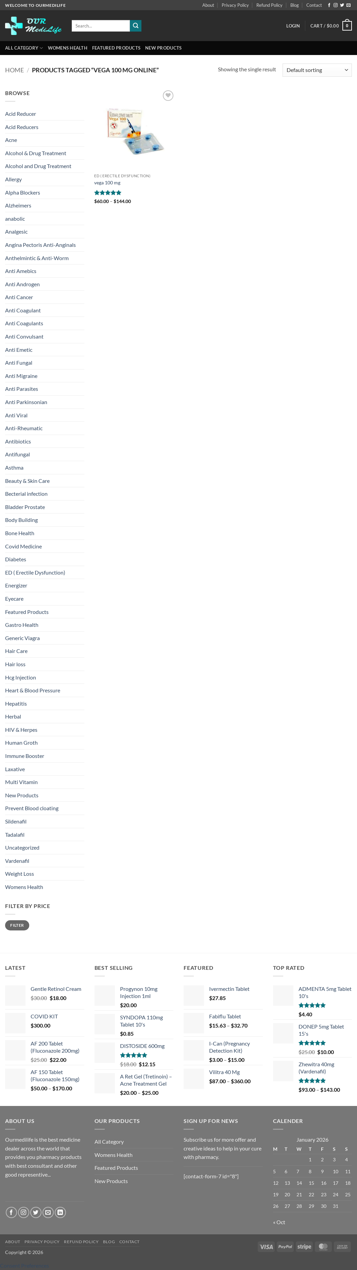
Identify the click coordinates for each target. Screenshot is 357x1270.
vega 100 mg (107, 182)
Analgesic (16, 231)
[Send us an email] (348, 5)
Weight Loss (19, 873)
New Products (163, 48)
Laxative (15, 769)
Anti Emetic (18, 349)
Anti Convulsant (24, 336)
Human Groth (21, 742)
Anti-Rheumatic (23, 428)
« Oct (279, 1222)
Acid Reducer (20, 113)
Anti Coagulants (24, 323)
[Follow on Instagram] (336, 5)
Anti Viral (16, 415)
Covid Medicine (23, 546)
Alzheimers (18, 205)
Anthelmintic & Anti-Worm (37, 258)
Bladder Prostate (25, 507)
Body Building (21, 519)
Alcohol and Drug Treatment (38, 166)
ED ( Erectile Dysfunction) (35, 572)
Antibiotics (18, 441)
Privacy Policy (235, 5)
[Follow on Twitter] (342, 5)
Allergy (13, 179)
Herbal (13, 716)
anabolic (15, 218)
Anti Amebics (20, 271)
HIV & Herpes (21, 729)
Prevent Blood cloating (31, 808)
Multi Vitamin (21, 782)
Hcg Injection (20, 677)
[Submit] (135, 26)
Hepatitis (16, 703)
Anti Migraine (21, 376)
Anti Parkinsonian (26, 402)
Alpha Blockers (22, 192)
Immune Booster (24, 755)
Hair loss (15, 664)
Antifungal (17, 454)
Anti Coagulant (23, 310)
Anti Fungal (18, 362)
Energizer (16, 585)
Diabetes (15, 559)
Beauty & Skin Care (27, 480)
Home (14, 70)
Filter (17, 925)
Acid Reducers (21, 127)
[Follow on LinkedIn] (60, 1212)
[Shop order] (317, 70)
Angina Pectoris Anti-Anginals (40, 244)
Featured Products (116, 48)
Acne (11, 140)
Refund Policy (269, 5)
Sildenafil (16, 821)
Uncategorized (22, 847)
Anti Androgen (22, 284)
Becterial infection (26, 493)
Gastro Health (21, 624)
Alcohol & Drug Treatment (35, 153)
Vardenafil (17, 860)
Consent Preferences (24, 1265)
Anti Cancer (19, 297)
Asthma (14, 467)
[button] (293, 26)
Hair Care (16, 651)
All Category (24, 48)
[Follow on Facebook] (329, 5)
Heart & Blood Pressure (32, 690)
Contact (314, 5)
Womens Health (67, 48)
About (208, 5)
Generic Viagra (22, 638)
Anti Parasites (21, 388)
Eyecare (14, 598)
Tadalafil (14, 834)
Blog (294, 5)
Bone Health (19, 533)
